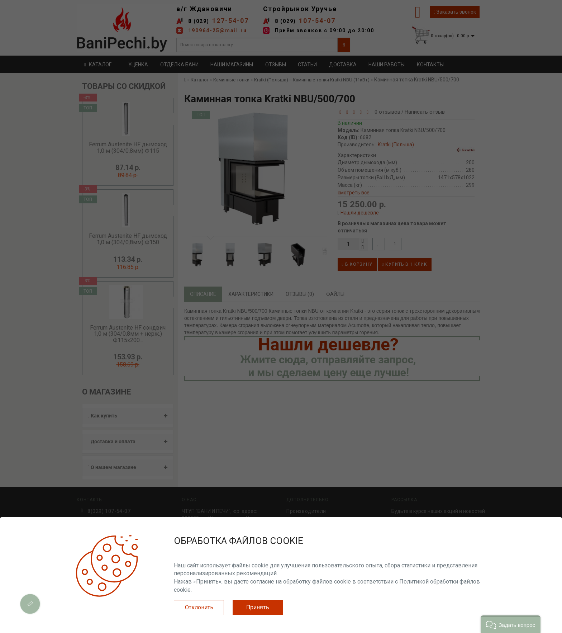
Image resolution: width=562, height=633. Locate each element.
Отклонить (199, 607)
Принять (257, 607)
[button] (510, 624)
